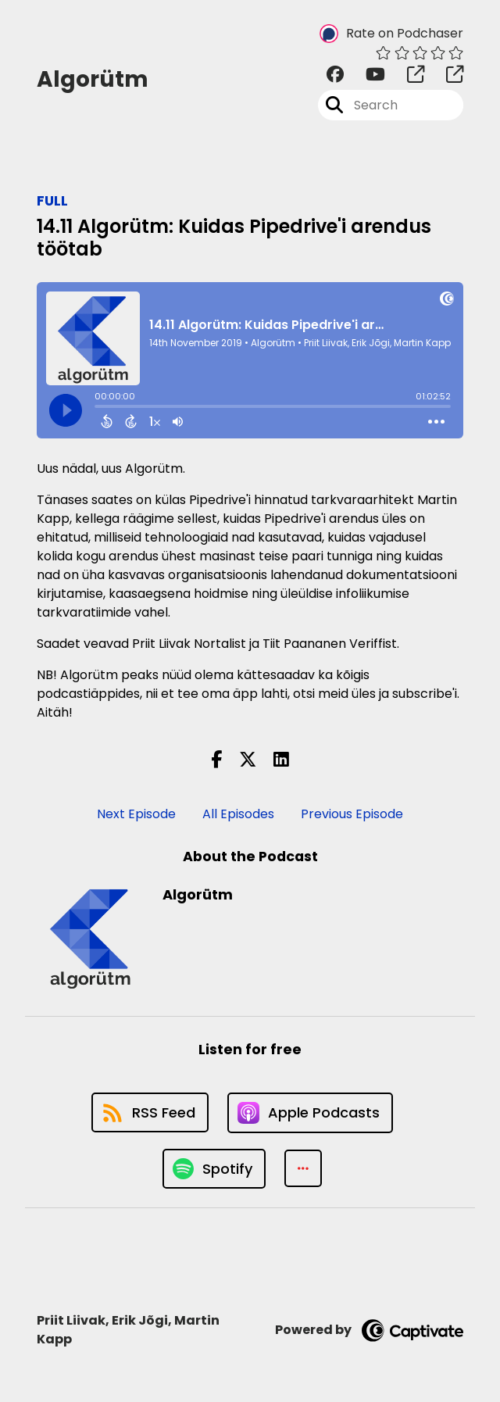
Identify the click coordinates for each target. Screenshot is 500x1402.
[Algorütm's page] (406, 75)
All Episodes (238, 814)
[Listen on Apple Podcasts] (310, 1113)
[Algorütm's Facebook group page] (335, 75)
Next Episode (136, 814)
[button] (303, 1168)
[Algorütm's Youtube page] (366, 75)
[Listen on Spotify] (214, 1169)
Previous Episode (352, 814)
